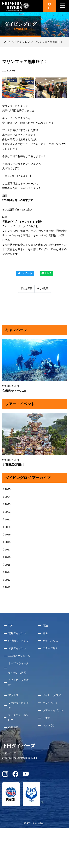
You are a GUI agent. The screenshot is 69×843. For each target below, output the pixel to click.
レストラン (49, 725)
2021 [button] (6, 519)
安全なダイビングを (18, 705)
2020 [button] (6, 527)
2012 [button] (6, 587)
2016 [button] (6, 557)
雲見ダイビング (17, 633)
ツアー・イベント (53, 710)
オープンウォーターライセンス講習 (18, 668)
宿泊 (45, 625)
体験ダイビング (17, 648)
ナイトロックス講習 (18, 682)
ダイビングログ (21, 41)
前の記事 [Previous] (26, 288)
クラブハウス (50, 640)
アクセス (13, 695)
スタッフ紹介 (50, 648)
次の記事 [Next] (43, 288)
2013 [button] (6, 579)
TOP (5, 41)
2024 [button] (6, 496)
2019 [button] (6, 534)
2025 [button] (6, 489)
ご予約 (46, 717)
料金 (45, 633)
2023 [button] (6, 504)
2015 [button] (6, 564)
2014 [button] (6, 572)
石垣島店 (13, 727)
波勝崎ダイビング (18, 640)
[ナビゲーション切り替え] (62, 5)
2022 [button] (6, 511)
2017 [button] (6, 549)
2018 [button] (6, 542)
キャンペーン (50, 702)
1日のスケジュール (19, 655)
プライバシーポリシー (18, 717)
